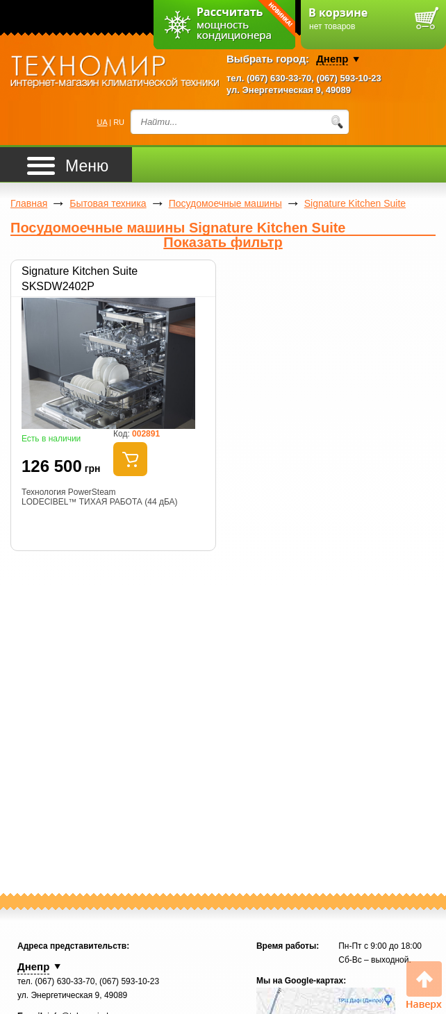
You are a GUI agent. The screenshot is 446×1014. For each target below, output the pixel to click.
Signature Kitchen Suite (355, 203)
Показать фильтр (222, 242)
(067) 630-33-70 (279, 78)
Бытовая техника (107, 203)
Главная (28, 203)
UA (102, 122)
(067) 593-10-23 (349, 78)
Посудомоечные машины (225, 203)
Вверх (424, 986)
